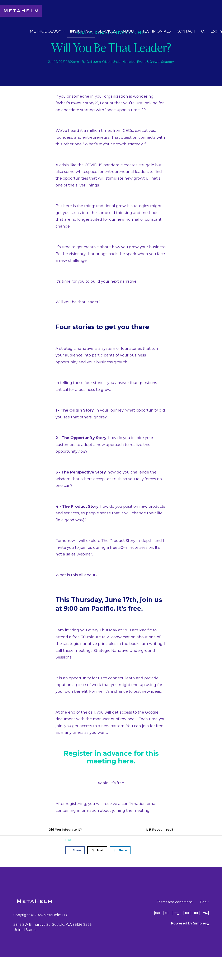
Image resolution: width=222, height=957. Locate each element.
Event (141, 62)
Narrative (129, 62)
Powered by (190, 923)
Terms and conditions (174, 902)
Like (68, 839)
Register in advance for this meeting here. (111, 757)
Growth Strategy (162, 62)
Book (204, 902)
